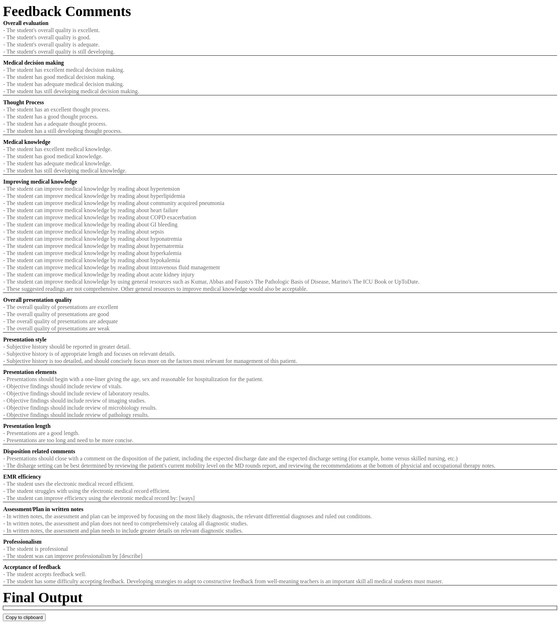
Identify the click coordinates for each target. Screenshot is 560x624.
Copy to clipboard (24, 617)
